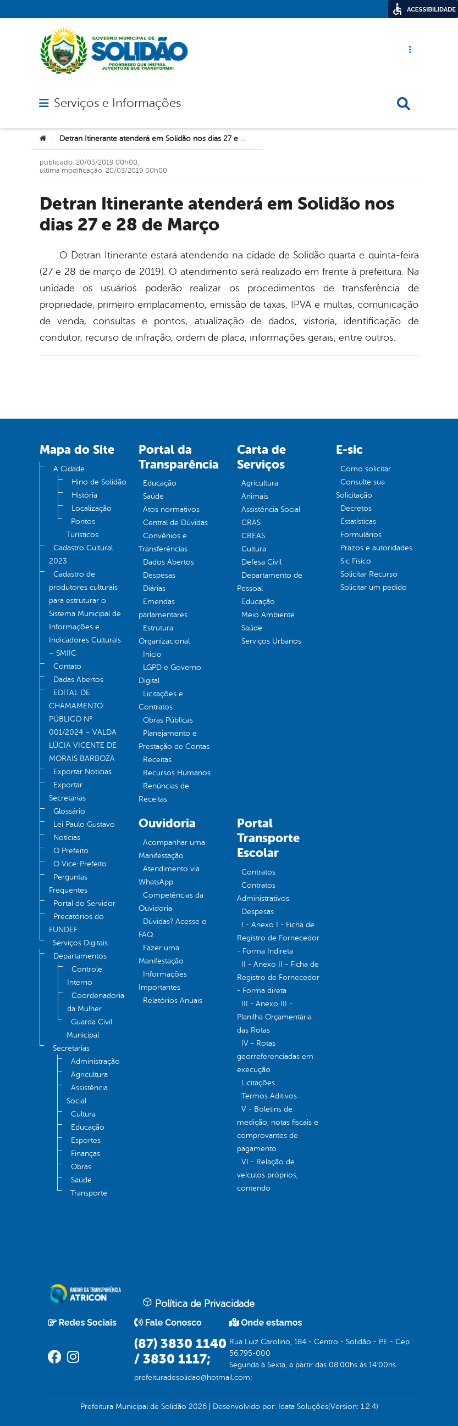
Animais (254, 496)
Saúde (81, 1180)
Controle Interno (84, 976)
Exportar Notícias (82, 772)
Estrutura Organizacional (164, 634)
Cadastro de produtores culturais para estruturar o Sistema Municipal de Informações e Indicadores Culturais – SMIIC (85, 613)
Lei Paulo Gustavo (84, 824)
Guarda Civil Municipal (89, 1028)
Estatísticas (358, 521)
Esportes (86, 1140)
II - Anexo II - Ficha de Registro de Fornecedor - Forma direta (278, 977)
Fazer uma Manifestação (161, 954)
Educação (87, 1127)
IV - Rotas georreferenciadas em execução (275, 1056)
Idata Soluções (303, 1406)
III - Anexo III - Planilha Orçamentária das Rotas (274, 1017)
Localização (91, 508)
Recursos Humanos (177, 773)
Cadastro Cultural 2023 (81, 554)
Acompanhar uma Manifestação (172, 849)
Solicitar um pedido (373, 587)
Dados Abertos (168, 562)
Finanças (85, 1153)
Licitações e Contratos (161, 700)
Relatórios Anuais (172, 1000)
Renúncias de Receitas (164, 792)
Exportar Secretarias (67, 791)
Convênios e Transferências (163, 542)
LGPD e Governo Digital (170, 674)
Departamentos (80, 956)
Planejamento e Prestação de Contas (174, 740)
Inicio (152, 654)
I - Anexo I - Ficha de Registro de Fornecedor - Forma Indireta (278, 938)
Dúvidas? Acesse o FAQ (173, 928)
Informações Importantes (163, 980)
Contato (67, 666)
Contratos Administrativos (263, 892)
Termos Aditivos (269, 1096)
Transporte (88, 1193)
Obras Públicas (168, 720)
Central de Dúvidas (175, 522)
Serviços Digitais (80, 943)
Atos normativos (171, 509)
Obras (81, 1167)
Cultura (83, 1114)
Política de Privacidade (198, 1303)
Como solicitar (365, 469)
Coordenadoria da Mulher (95, 1002)
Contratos (258, 872)
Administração (95, 1061)
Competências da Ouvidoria (171, 901)
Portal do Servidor (84, 903)
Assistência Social (87, 1094)
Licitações (258, 1083)
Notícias (66, 837)
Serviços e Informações (117, 103)
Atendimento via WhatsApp (169, 875)
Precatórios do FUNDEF (76, 923)
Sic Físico (355, 561)
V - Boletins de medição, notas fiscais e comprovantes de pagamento (277, 1129)
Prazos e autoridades (376, 548)
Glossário (69, 811)
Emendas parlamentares (163, 608)
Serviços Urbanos (271, 641)
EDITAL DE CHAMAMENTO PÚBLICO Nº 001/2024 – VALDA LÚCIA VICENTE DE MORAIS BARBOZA (83, 726)
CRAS (251, 522)
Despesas (159, 575)
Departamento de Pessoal (269, 582)
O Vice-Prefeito (80, 864)
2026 (196, 1406)
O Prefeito (71, 851)
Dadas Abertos (78, 679)
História (84, 495)
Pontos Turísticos (82, 528)
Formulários (361, 535)
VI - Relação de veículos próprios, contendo (267, 1175)
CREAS (253, 536)
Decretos (356, 508)
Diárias (154, 588)
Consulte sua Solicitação (360, 488)
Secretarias (71, 1048)
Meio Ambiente (268, 615)
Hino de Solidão (98, 482)
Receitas (157, 760)
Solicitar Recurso (369, 574)
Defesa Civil (261, 562)
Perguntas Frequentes (68, 883)
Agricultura (89, 1074)
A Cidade (69, 469)
